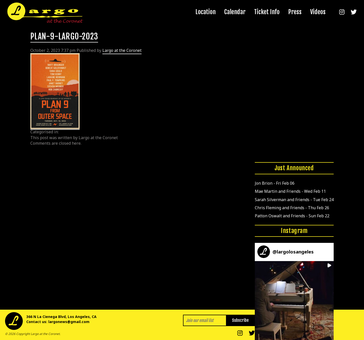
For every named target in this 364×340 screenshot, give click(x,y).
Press (295, 12)
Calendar (234, 12)
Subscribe (240, 320)
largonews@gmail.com (68, 321)
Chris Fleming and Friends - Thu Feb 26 (292, 207)
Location (205, 12)
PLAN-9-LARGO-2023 (64, 36)
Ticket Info (267, 12)
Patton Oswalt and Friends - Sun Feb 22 (292, 216)
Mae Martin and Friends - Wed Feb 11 (290, 191)
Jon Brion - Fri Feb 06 (274, 183)
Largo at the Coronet (122, 50)
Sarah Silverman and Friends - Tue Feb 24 (294, 199)
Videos (318, 12)
